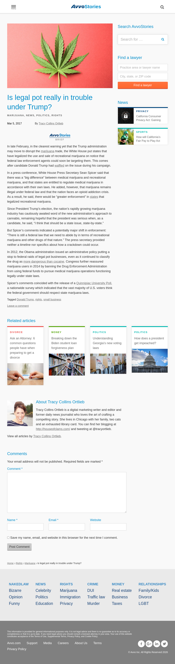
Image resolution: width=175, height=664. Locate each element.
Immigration (70, 597)
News (30, 115)
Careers (63, 643)
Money (118, 584)
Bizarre (15, 590)
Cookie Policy (91, 636)
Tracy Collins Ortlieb (51, 123)
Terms (97, 643)
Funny (14, 603)
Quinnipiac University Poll (93, 283)
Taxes (117, 603)
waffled (59, 165)
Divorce (145, 597)
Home (10, 563)
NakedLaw (19, 584)
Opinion (15, 597)
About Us (81, 643)
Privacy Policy (73, 636)
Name (12, 520)
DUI (90, 590)
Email (53, 520)
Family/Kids (149, 590)
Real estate (122, 590)
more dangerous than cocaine (43, 261)
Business (120, 597)
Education (44, 603)
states (94, 196)
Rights (56, 115)
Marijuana (15, 115)
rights (38, 299)
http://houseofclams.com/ (53, 429)
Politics (43, 115)
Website (95, 520)
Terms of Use (40, 636)
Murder (93, 603)
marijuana (47, 151)
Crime (92, 584)
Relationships (152, 584)
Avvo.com (14, 643)
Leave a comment (18, 305)
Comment (15, 468)
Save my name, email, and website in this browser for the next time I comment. (64, 537)
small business (52, 299)
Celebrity (43, 590)
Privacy (66, 603)
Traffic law (96, 597)
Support (32, 643)
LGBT (144, 603)
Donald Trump (25, 299)
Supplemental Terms (57, 636)
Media (47, 643)
